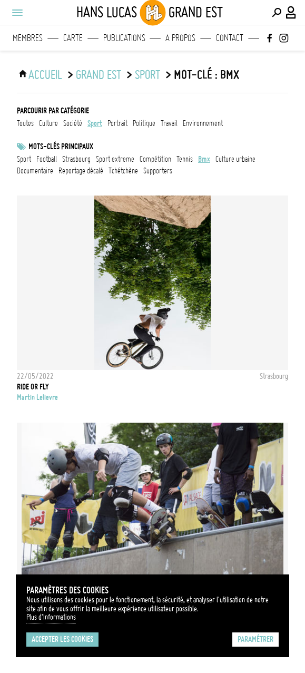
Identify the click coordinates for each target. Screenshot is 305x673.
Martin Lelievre (37, 397)
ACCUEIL (45, 74)
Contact (229, 38)
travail (169, 123)
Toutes (25, 123)
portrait (117, 123)
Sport (24, 159)
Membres (28, 38)
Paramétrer (255, 639)
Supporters (157, 170)
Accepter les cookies (62, 639)
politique (144, 123)
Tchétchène (123, 170)
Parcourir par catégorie (53, 110)
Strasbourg (76, 159)
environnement (203, 123)
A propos (180, 38)
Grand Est (98, 74)
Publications (124, 38)
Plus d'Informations (51, 617)
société (72, 123)
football (46, 159)
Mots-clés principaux (60, 146)
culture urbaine (235, 159)
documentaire (35, 170)
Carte (73, 38)
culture (48, 123)
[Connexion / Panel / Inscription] (291, 12)
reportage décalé (80, 170)
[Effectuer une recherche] (276, 12)
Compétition (155, 159)
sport (147, 74)
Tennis (184, 159)
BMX (204, 159)
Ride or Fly (33, 387)
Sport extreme (115, 159)
